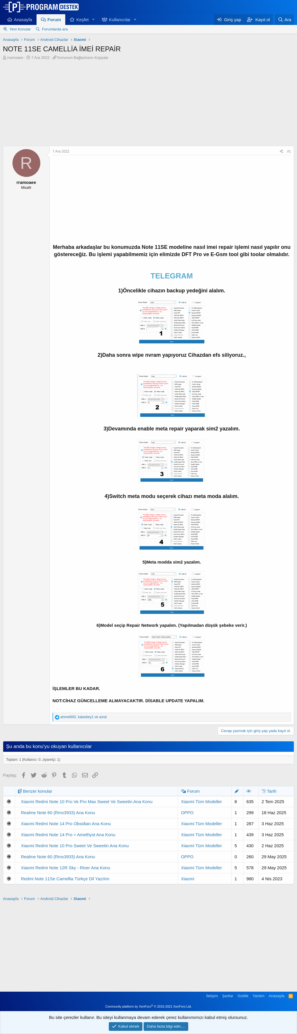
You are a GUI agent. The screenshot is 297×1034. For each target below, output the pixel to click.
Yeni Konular (20, 29)
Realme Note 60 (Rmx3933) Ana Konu (58, 812)
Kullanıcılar (120, 19)
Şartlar (227, 996)
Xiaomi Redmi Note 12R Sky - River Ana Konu (65, 867)
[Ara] (284, 19)
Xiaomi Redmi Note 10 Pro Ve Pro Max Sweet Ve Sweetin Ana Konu (87, 801)
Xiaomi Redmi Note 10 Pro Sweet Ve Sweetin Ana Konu (75, 845)
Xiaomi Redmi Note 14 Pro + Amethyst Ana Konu (68, 834)
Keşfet (82, 19)
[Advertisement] (148, 103)
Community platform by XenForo (148, 1006)
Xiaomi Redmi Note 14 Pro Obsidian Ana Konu (66, 823)
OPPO (187, 812)
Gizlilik (243, 996)
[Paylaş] (281, 151)
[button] (93, 19)
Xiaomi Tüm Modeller (201, 801)
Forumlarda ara (55, 29)
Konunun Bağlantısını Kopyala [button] (82, 57)
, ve (83, 717)
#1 (289, 151)
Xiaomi (187, 878)
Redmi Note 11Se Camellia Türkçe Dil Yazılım (65, 878)
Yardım (259, 996)
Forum (54, 19)
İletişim (212, 996)
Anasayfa (23, 19)
